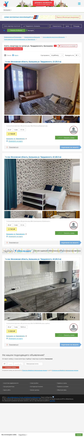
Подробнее (22, 435)
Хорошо (79, 434)
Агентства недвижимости (10, 383)
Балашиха (9, 139)
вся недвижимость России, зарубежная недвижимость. (24, 397)
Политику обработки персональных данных (34, 370)
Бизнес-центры (34, 390)
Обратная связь (62, 390)
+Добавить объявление (13, 49)
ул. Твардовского (19, 139)
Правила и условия (62, 386)
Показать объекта (16, 30)
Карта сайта (6, 390)
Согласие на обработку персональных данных (65, 370)
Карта (16, 55)
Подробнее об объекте (69, 147)
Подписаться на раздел (68, 46)
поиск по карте (24, 251)
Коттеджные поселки (36, 386)
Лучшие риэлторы (8, 386)
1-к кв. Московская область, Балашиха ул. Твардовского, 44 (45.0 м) (33, 259)
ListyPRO (52, 400)
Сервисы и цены (62, 383)
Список (9, 55)
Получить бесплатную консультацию (67, 17)
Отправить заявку (10, 367)
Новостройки (34, 383)
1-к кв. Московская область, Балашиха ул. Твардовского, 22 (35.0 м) (33, 62)
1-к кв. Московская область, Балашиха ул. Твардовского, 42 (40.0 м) (33, 157)
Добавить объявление (43, 3)
